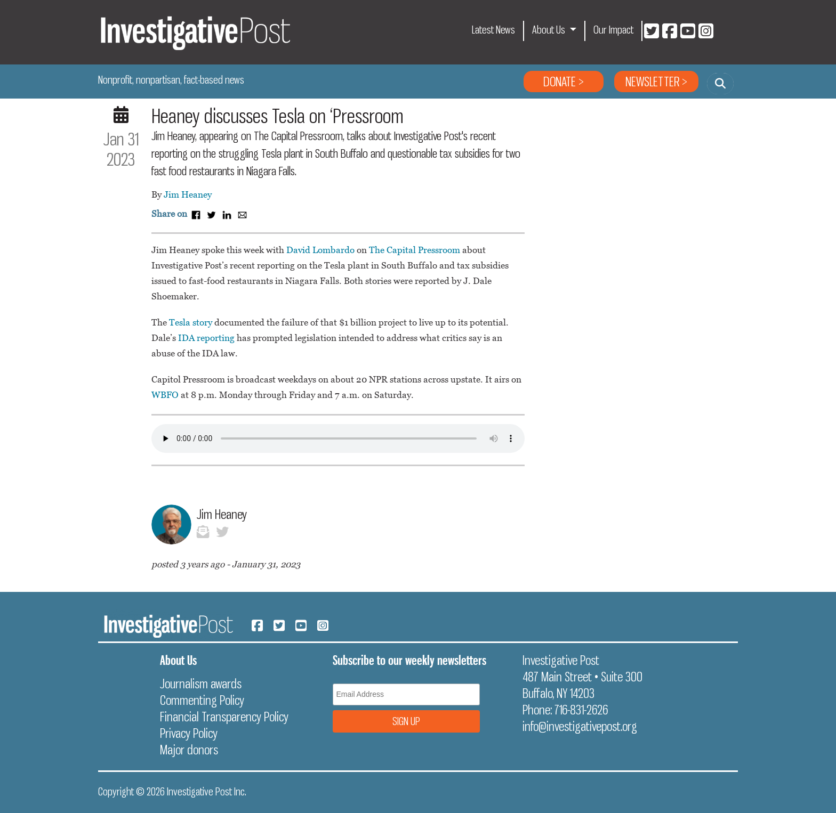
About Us (549, 29)
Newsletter (652, 81)
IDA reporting (206, 337)
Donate (559, 81)
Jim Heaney (188, 194)
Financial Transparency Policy (224, 716)
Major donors (189, 749)
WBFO (165, 394)
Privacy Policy (189, 733)
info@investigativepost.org (579, 726)
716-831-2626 (581, 709)
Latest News (493, 29)
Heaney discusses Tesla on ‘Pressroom (277, 115)
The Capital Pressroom (414, 250)
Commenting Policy (202, 700)
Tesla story (190, 322)
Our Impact (613, 29)
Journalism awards (201, 683)
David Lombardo (320, 250)
